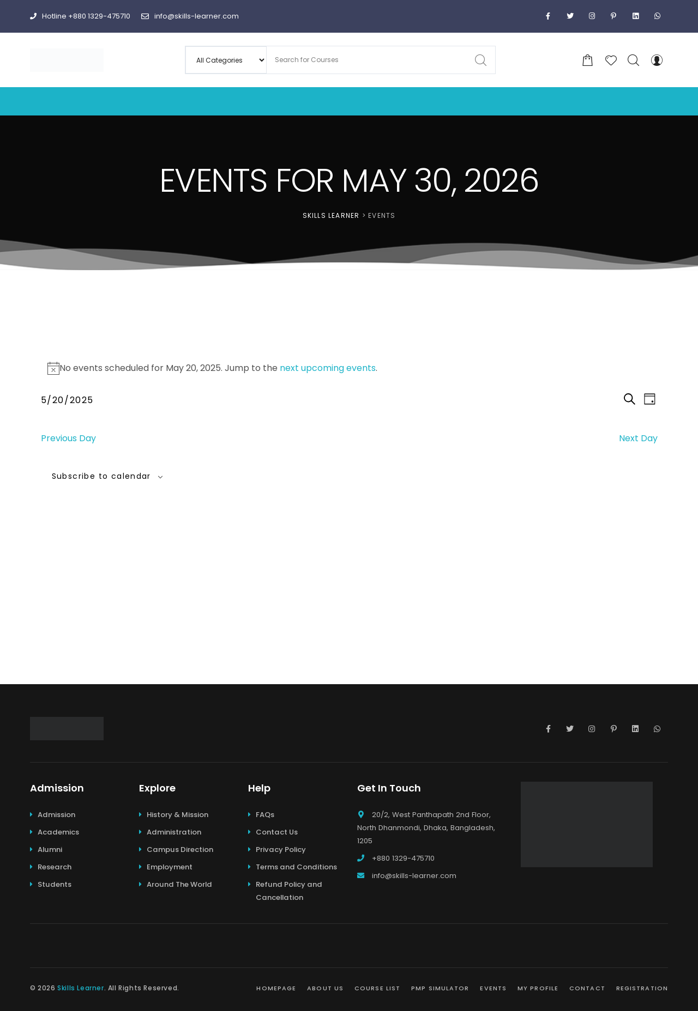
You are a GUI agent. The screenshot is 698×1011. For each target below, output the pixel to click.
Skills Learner (80, 987)
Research (54, 867)
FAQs (265, 814)
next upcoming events (328, 368)
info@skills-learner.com (190, 16)
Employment (169, 867)
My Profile (538, 988)
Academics (58, 832)
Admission (56, 814)
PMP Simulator (440, 988)
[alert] (349, 368)
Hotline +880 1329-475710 (80, 16)
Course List (377, 988)
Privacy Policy (281, 849)
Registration (642, 988)
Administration (174, 832)
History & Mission (177, 814)
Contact (587, 988)
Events (493, 988)
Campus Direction (180, 849)
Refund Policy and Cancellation (289, 891)
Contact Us (277, 832)
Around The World (179, 884)
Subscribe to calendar (101, 476)
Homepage (276, 988)
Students (54, 884)
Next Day (638, 438)
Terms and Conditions (296, 867)
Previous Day (68, 438)
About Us (325, 988)
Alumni (50, 849)
